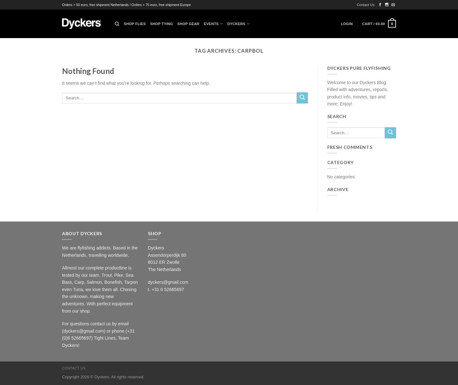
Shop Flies (135, 24)
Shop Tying (161, 24)
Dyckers (238, 24)
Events (213, 24)
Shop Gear (188, 24)
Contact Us (366, 5)
